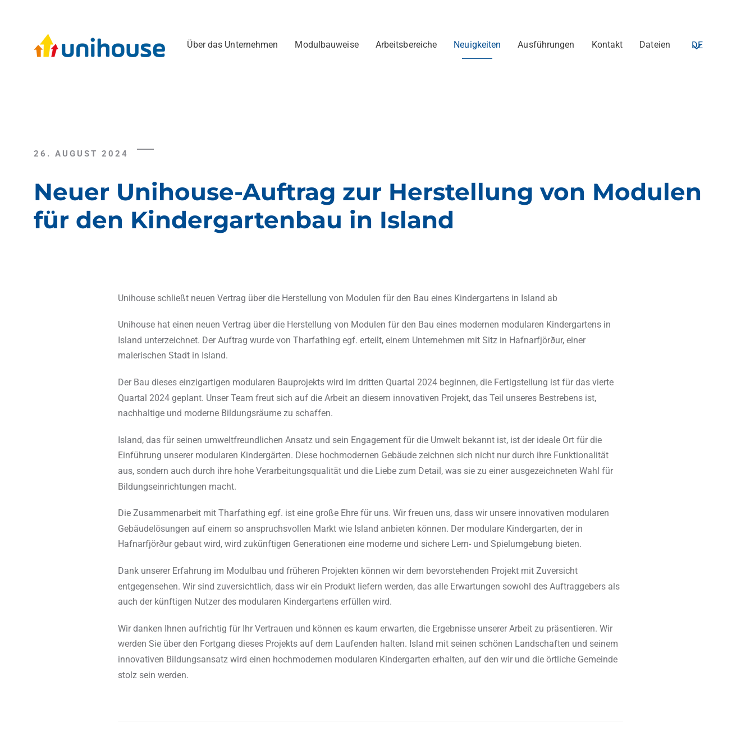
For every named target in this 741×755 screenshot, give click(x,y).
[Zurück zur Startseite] (101, 44)
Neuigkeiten (477, 44)
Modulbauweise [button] (326, 44)
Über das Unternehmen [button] (232, 44)
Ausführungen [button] (546, 44)
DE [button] (697, 45)
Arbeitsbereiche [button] (406, 44)
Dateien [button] (654, 44)
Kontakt (607, 44)
